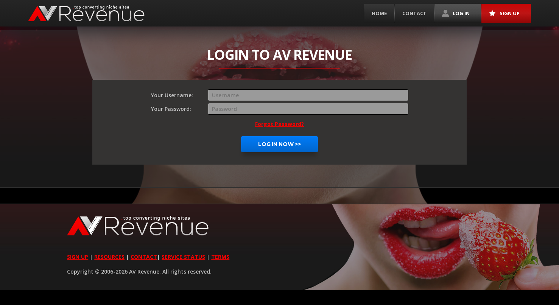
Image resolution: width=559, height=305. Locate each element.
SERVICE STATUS (183, 256)
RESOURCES (109, 256)
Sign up (504, 13)
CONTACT (144, 256)
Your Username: (172, 95)
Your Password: (171, 108)
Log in (456, 13)
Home (379, 13)
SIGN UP (77, 256)
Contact (414, 13)
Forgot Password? (279, 124)
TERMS (220, 256)
